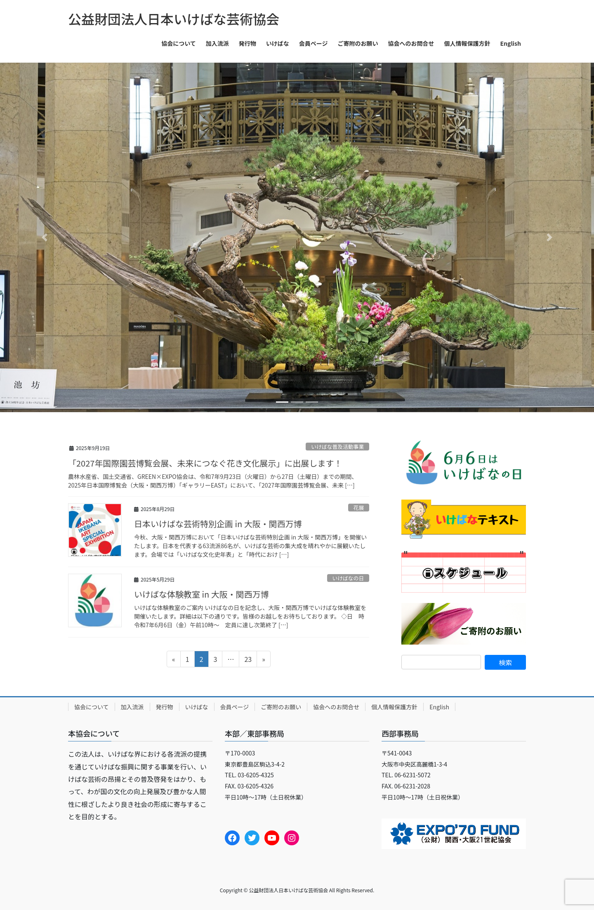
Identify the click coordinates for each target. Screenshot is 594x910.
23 (248, 660)
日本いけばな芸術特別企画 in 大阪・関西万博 (218, 524)
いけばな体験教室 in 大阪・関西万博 (201, 594)
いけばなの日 (348, 578)
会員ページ (234, 707)
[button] (44, 237)
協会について (91, 707)
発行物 (164, 707)
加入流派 (132, 707)
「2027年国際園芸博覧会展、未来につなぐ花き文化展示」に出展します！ (205, 463)
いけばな (196, 707)
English (439, 707)
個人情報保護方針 (394, 707)
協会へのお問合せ (336, 707)
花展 (359, 507)
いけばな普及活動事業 (337, 446)
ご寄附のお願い (281, 707)
